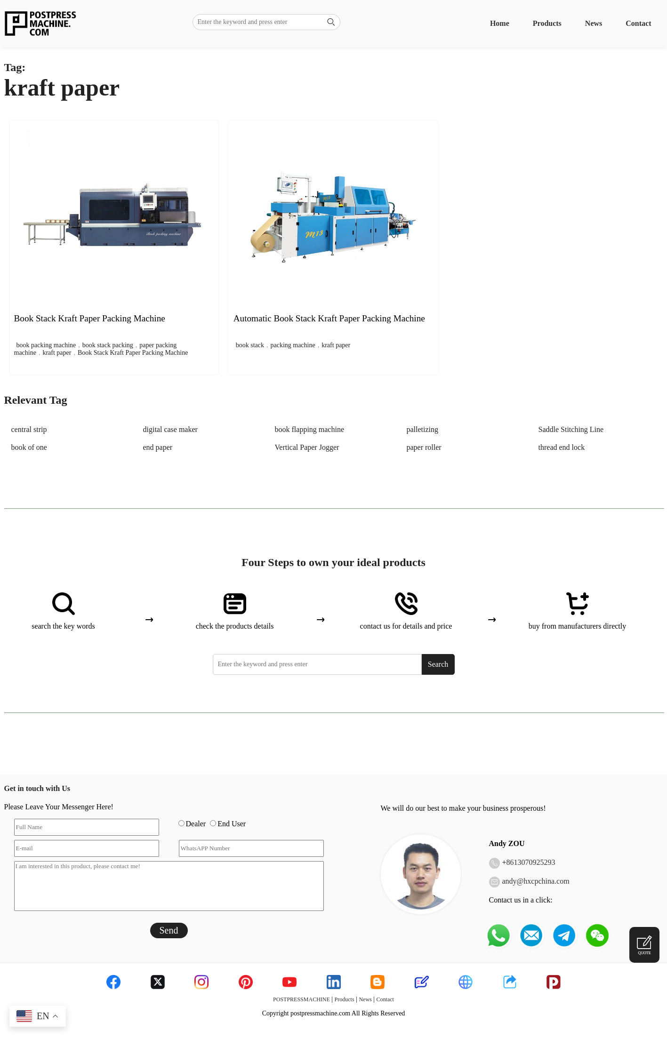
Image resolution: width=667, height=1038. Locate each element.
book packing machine (46, 345)
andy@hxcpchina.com (536, 881)
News (593, 23)
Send (169, 930)
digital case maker (170, 429)
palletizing (423, 429)
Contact (638, 23)
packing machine (292, 345)
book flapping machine (310, 429)
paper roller (424, 447)
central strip (29, 429)
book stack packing (107, 345)
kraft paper (56, 352)
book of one (29, 447)
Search (438, 664)
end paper (158, 447)
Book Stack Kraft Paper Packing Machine (133, 352)
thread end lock (561, 447)
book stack (250, 345)
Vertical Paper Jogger (307, 447)
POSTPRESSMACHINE (301, 999)
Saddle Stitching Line (571, 429)
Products (547, 23)
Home (499, 23)
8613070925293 (530, 862)
